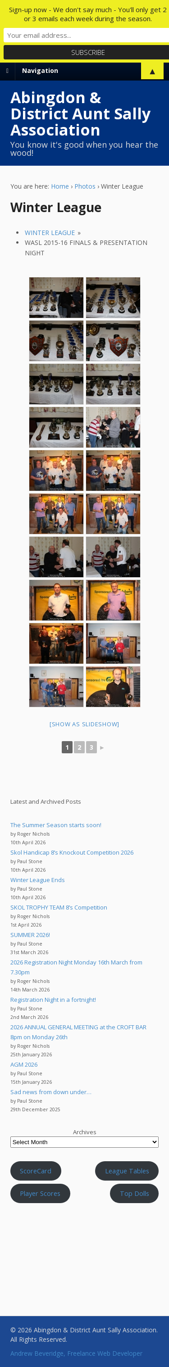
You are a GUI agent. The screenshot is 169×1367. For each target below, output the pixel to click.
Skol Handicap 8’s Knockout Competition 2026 (71, 852)
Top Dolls (134, 1193)
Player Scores (40, 1193)
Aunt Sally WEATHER (84, 1250)
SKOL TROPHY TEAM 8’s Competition (58, 907)
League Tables (127, 1170)
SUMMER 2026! (30, 935)
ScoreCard (35, 1170)
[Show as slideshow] (84, 724)
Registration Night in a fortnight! (53, 1000)
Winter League (50, 232)
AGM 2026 (23, 1064)
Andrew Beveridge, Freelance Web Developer (76, 1353)
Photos (85, 186)
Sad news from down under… (50, 1092)
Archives (84, 1132)
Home (60, 186)
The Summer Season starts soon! (55, 825)
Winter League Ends (37, 880)
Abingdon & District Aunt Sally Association (80, 113)
